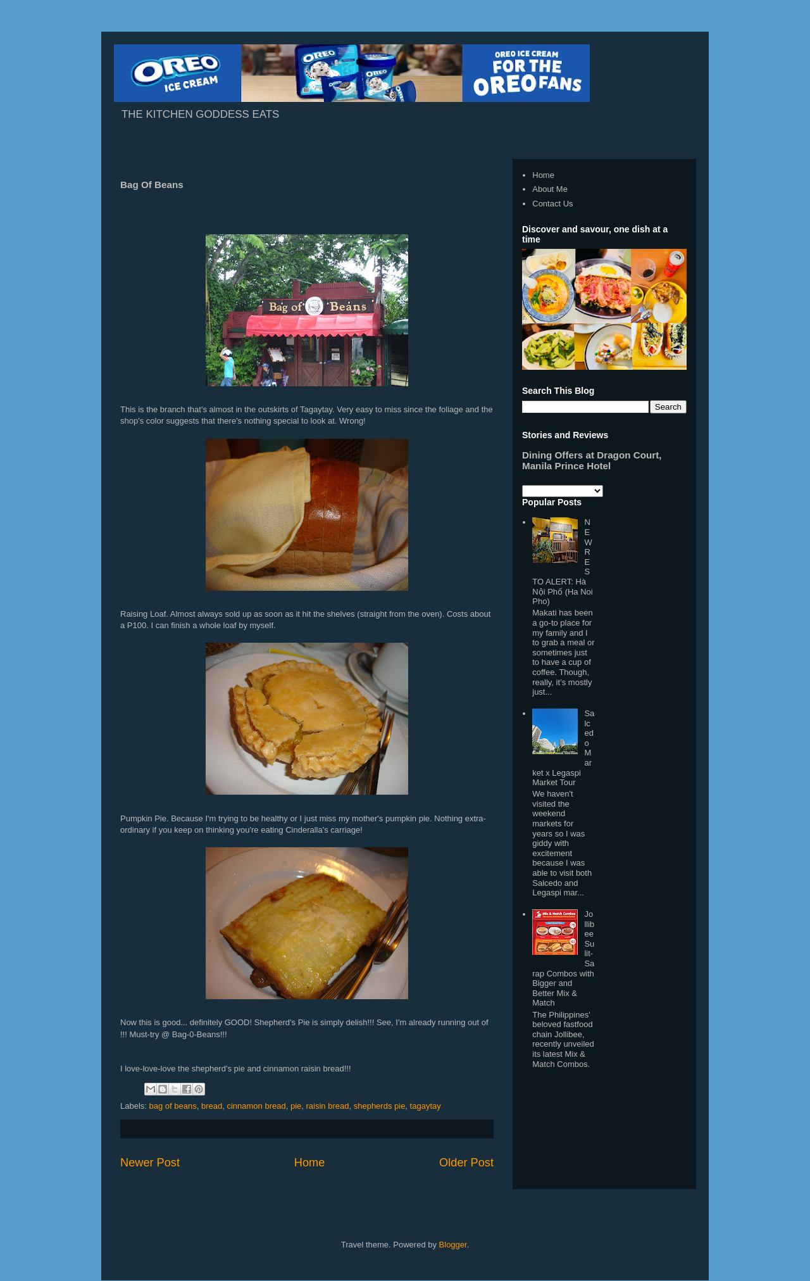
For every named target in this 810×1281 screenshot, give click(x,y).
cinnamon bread (256, 1106)
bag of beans (173, 1106)
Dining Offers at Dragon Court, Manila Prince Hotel (591, 460)
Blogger (453, 1244)
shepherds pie (380, 1106)
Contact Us (552, 203)
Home (309, 1162)
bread (211, 1106)
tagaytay (425, 1106)
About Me (550, 189)
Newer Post (150, 1162)
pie (295, 1106)
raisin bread (327, 1106)
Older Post (466, 1162)
